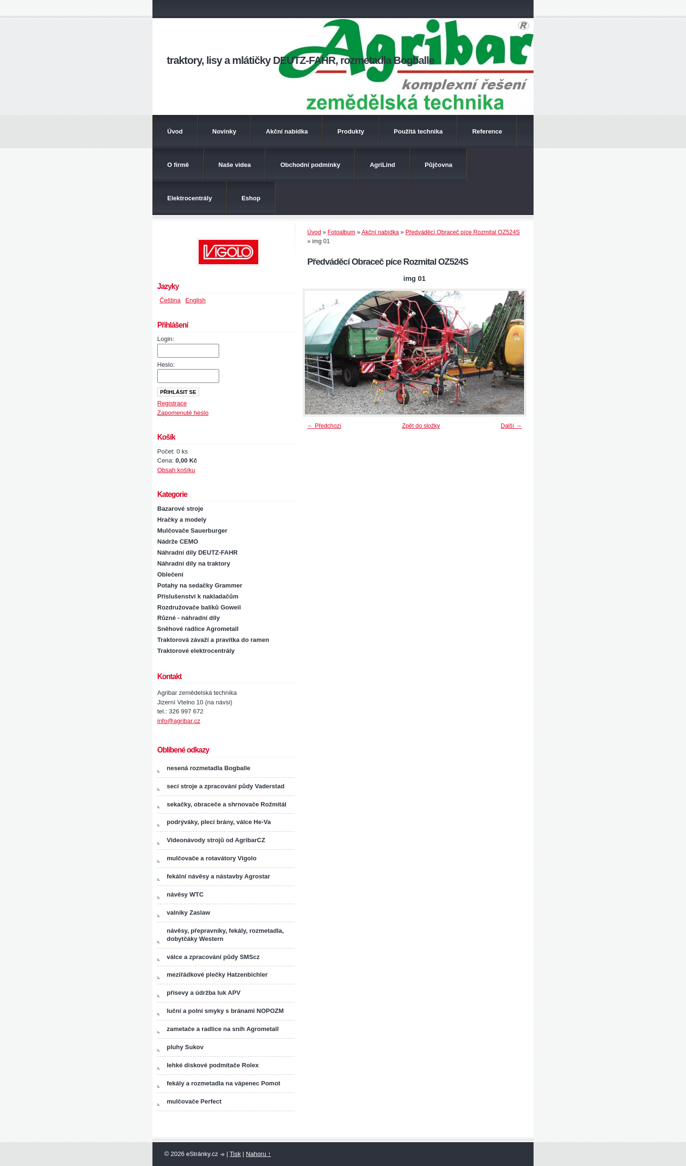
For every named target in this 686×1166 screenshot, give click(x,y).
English (195, 300)
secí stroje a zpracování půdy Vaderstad (225, 786)
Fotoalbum (341, 232)
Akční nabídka (287, 131)
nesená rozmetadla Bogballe (209, 768)
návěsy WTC (185, 894)
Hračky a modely (181, 519)
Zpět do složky (421, 426)
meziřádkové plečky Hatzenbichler (217, 974)
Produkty (350, 131)
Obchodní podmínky (310, 164)
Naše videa (235, 164)
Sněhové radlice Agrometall (198, 628)
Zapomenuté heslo (183, 412)
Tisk (235, 1153)
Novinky (224, 131)
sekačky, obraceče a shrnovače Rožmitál (226, 804)
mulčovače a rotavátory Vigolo (211, 858)
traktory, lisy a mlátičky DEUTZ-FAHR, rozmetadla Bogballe (300, 60)
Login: (165, 338)
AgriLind (382, 164)
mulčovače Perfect (194, 1101)
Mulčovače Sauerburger (192, 530)
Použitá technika (418, 131)
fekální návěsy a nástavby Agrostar (218, 876)
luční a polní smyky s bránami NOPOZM (225, 1010)
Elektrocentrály (189, 198)
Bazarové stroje (180, 508)
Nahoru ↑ (258, 1153)
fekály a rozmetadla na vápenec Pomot (223, 1083)
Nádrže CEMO (177, 541)
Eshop (251, 198)
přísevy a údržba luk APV (204, 992)
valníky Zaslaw (188, 912)
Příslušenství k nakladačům (198, 596)
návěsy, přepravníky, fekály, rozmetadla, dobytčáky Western (225, 934)
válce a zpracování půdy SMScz (213, 956)
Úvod (175, 131)
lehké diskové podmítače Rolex (213, 1065)
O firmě (178, 164)
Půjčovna (439, 164)
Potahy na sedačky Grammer (199, 585)
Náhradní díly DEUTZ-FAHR (197, 552)
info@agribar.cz (179, 720)
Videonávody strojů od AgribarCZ (216, 840)
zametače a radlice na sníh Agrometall (223, 1028)
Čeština (170, 300)
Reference (487, 131)
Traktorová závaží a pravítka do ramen (213, 639)
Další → (511, 426)
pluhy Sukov (185, 1047)
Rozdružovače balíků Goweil (199, 607)
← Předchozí (324, 426)
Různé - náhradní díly (188, 617)
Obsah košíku (176, 470)
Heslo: (166, 364)
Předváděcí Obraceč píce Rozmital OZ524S (462, 232)
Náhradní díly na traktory (193, 563)
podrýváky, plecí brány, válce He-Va (219, 821)
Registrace (172, 403)
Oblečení (170, 574)
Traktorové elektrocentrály (196, 650)
